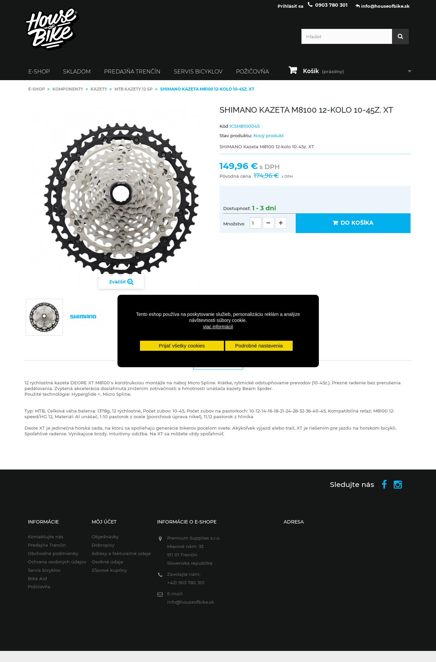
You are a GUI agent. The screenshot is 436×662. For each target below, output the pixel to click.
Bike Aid (32, 583)
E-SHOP (39, 76)
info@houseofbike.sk (189, 606)
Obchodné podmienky (48, 557)
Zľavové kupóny (106, 574)
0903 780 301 (331, 9)
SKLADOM (77, 76)
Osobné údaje (104, 566)
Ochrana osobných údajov (52, 566)
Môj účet (101, 526)
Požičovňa (252, 76)
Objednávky (102, 541)
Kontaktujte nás (41, 541)
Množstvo (233, 228)
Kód (224, 130)
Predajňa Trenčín (132, 76)
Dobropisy (100, 549)
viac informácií (218, 326)
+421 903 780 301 (184, 587)
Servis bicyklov (198, 76)
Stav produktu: (236, 140)
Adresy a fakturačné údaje (118, 557)
